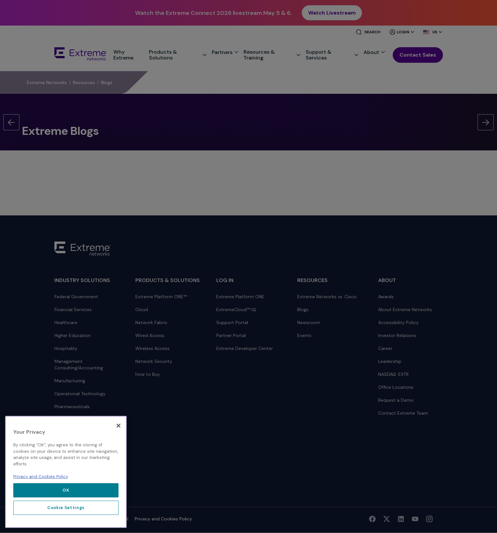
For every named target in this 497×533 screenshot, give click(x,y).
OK (65, 490)
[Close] (118, 426)
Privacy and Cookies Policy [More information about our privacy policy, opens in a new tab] (40, 476)
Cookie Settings (66, 507)
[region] (66, 472)
